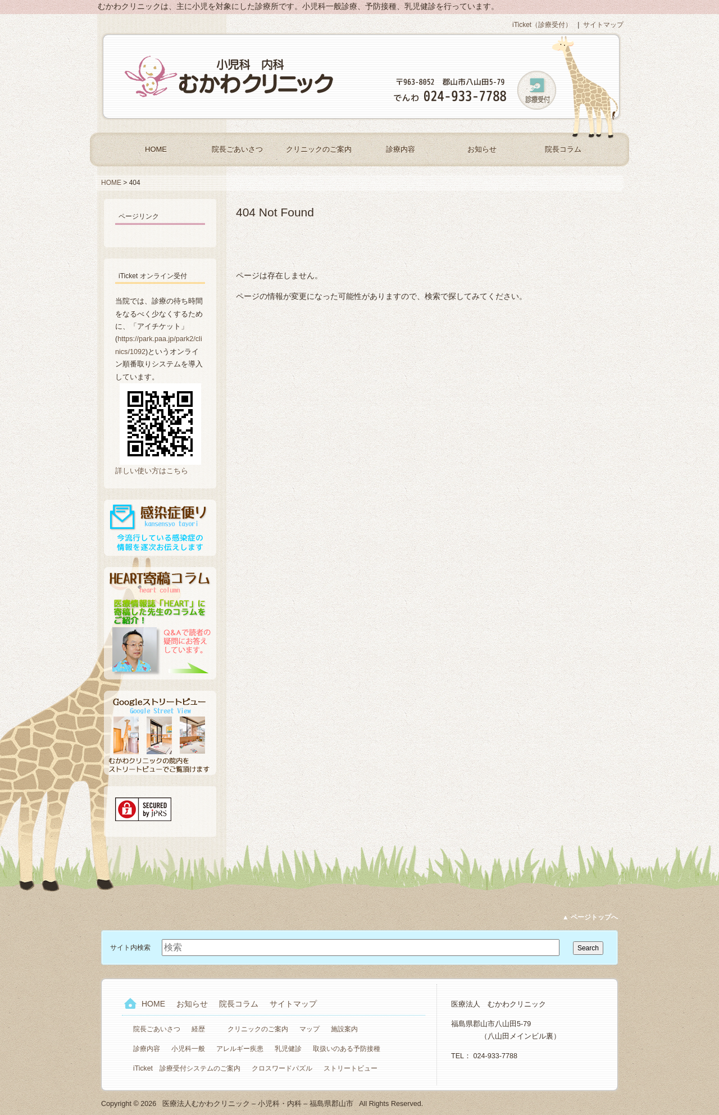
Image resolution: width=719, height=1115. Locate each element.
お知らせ (482, 149)
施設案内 (344, 1029)
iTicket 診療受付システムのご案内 (186, 1068)
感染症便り (160, 528)
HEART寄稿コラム (160, 623)
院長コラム (563, 149)
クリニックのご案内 (319, 149)
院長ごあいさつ (237, 149)
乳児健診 (288, 1049)
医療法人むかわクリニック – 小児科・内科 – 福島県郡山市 (230, 76)
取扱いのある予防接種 (346, 1049)
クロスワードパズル (282, 1068)
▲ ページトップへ (590, 917)
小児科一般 (188, 1049)
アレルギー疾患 (239, 1049)
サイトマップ (603, 25)
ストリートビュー (350, 1068)
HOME (156, 149)
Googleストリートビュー (160, 733)
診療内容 (400, 149)
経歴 (198, 1029)
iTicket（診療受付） (542, 25)
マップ (309, 1029)
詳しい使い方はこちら (151, 471)
